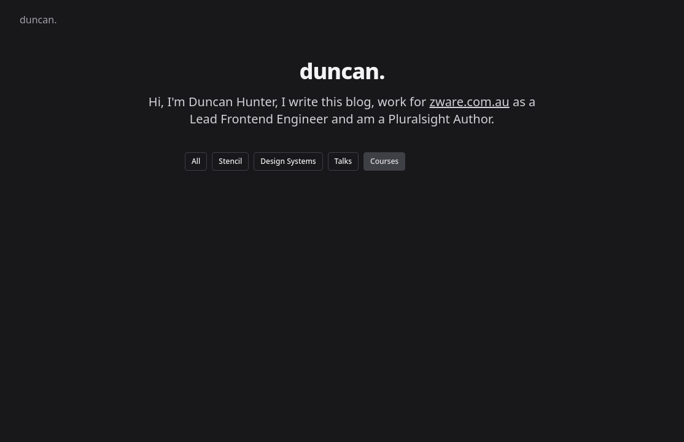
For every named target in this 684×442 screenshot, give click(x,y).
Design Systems (288, 161)
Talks (343, 161)
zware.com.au (470, 101)
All (196, 161)
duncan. (38, 19)
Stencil (230, 161)
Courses (384, 161)
